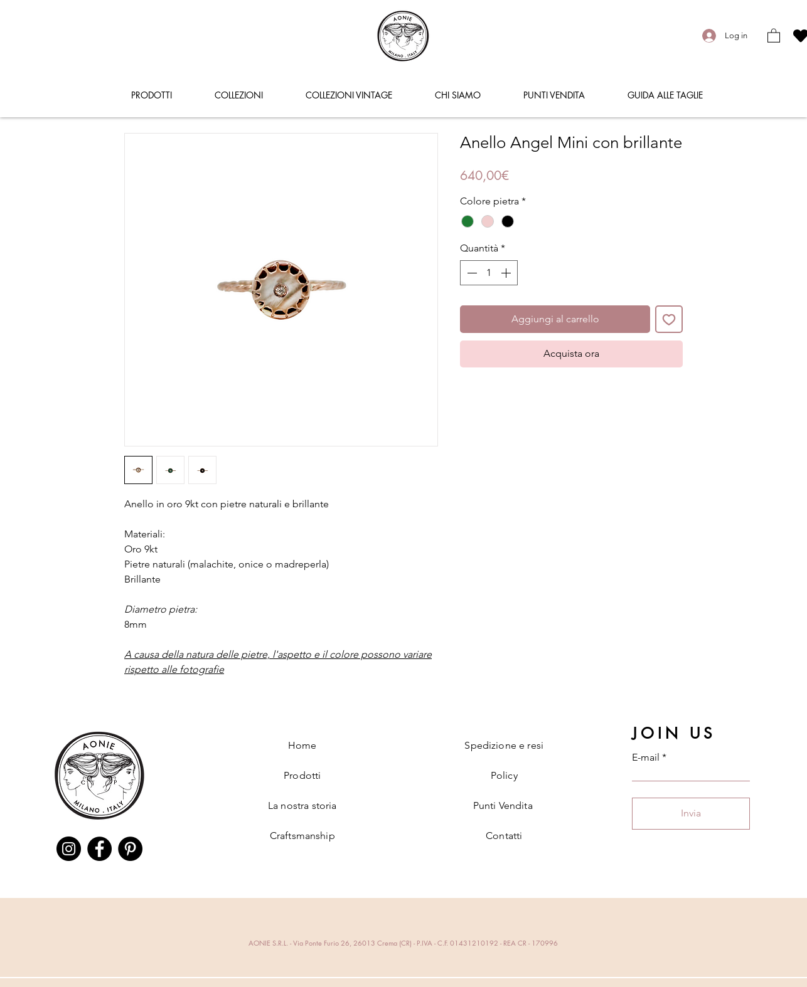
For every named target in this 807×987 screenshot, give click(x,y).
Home (302, 745)
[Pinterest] (130, 849)
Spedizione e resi (503, 745)
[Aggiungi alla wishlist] (669, 319)
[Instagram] (68, 849)
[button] (773, 35)
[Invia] (691, 814)
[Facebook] (99, 849)
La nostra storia (302, 805)
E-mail (646, 757)
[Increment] (507, 273)
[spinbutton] (488, 273)
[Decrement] (470, 273)
